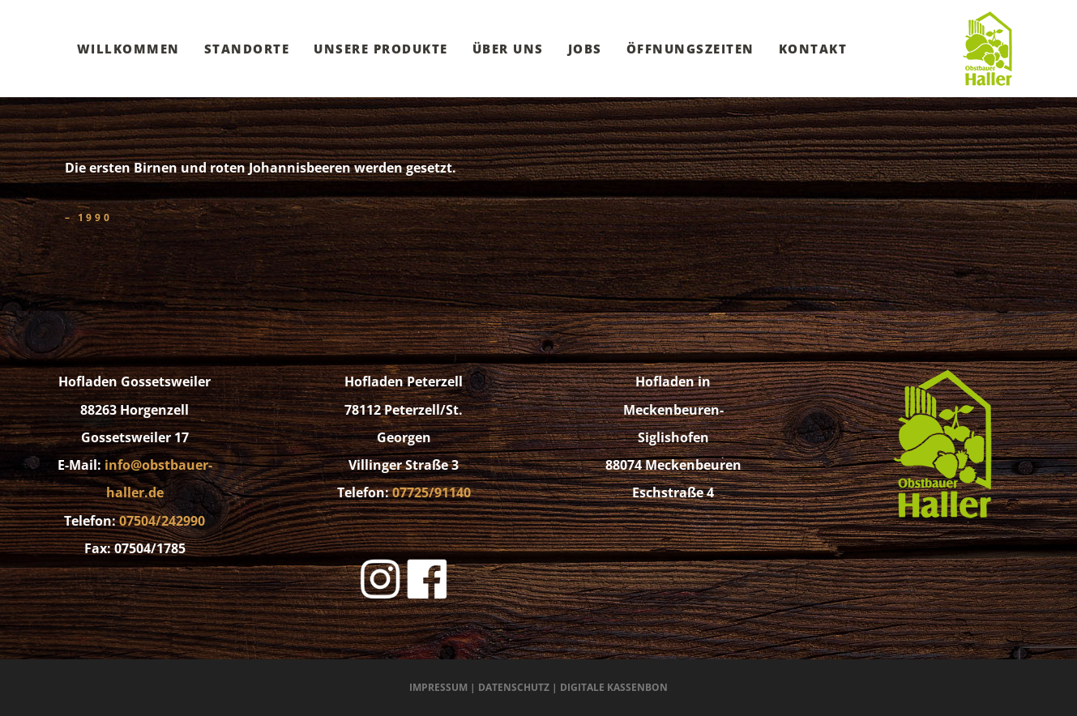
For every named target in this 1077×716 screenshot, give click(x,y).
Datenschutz (513, 687)
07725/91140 (431, 492)
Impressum (438, 687)
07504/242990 (162, 521)
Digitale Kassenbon (614, 687)
